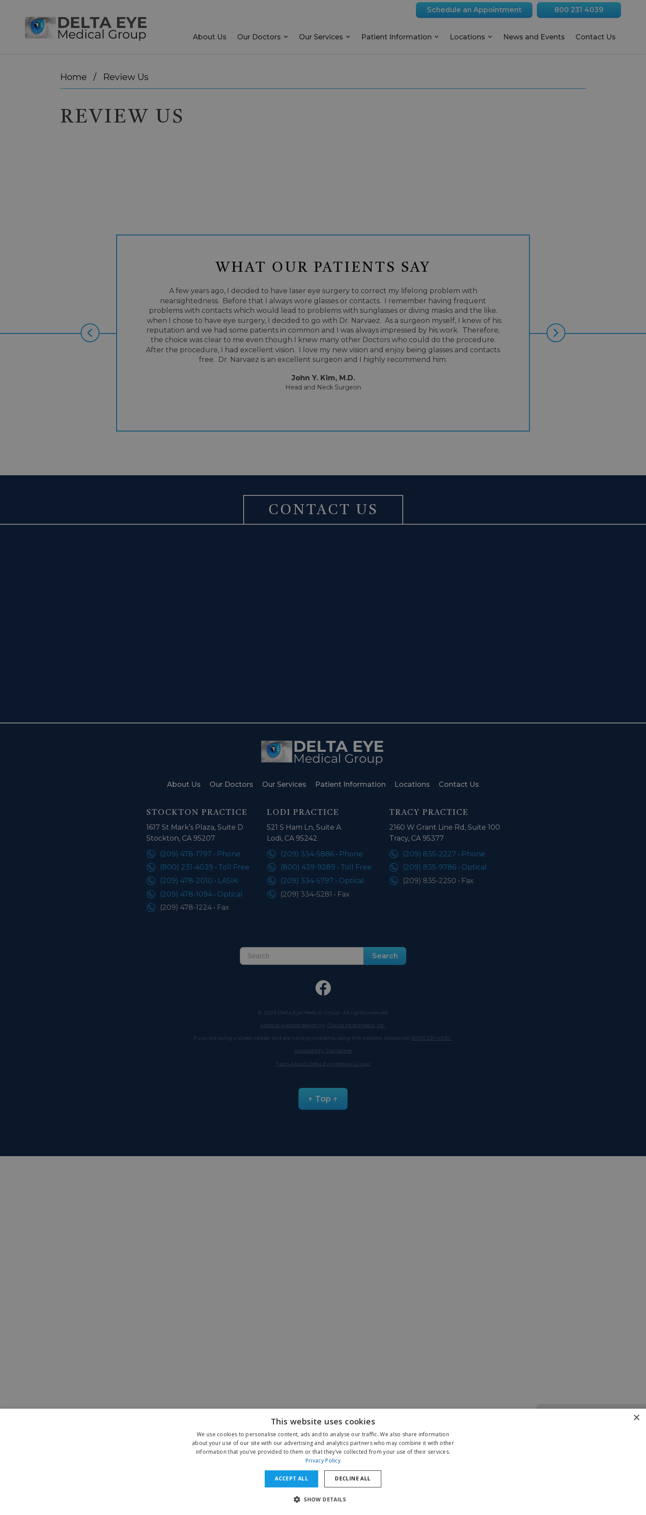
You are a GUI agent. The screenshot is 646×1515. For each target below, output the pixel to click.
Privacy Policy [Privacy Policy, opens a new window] (323, 1460)
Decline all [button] (352, 1478)
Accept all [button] (291, 1478)
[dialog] (323, 1462)
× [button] (636, 1418)
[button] (323, 1499)
